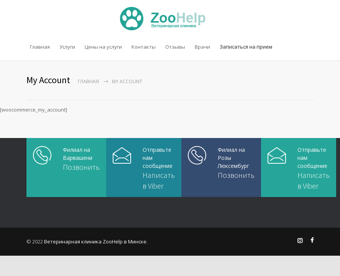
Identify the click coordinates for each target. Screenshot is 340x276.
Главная (40, 46)
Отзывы (175, 46)
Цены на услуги (103, 46)
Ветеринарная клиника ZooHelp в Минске (95, 241)
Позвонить (81, 167)
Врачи (202, 46)
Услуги (67, 46)
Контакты (143, 46)
